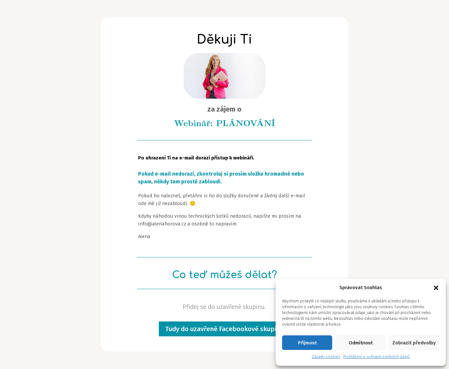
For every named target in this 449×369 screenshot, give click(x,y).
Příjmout (307, 343)
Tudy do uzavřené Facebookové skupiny (224, 329)
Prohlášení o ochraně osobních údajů (376, 356)
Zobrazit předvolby (414, 343)
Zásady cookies (326, 356)
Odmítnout (361, 343)
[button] (436, 288)
